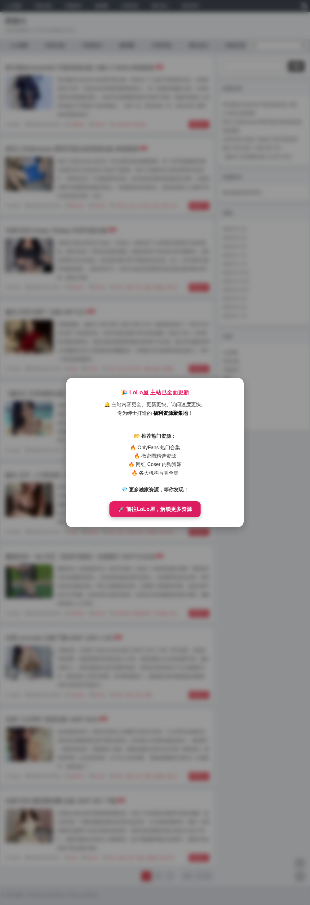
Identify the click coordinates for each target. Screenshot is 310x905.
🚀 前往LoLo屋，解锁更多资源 (155, 509)
